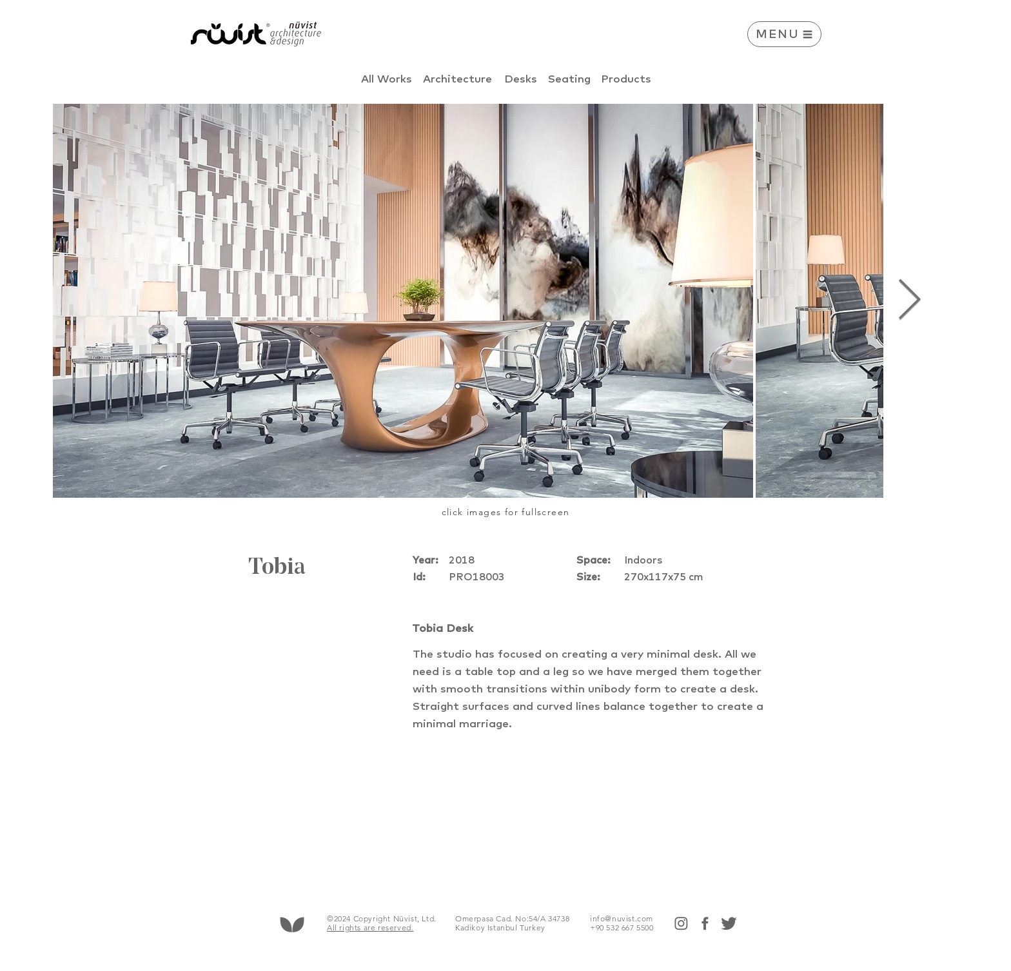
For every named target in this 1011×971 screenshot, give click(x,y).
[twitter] (729, 924)
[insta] (681, 924)
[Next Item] (909, 301)
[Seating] (569, 79)
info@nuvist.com (621, 918)
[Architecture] (457, 79)
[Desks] (520, 79)
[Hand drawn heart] (291, 923)
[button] (784, 34)
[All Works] (386, 79)
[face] (705, 924)
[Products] (626, 79)
